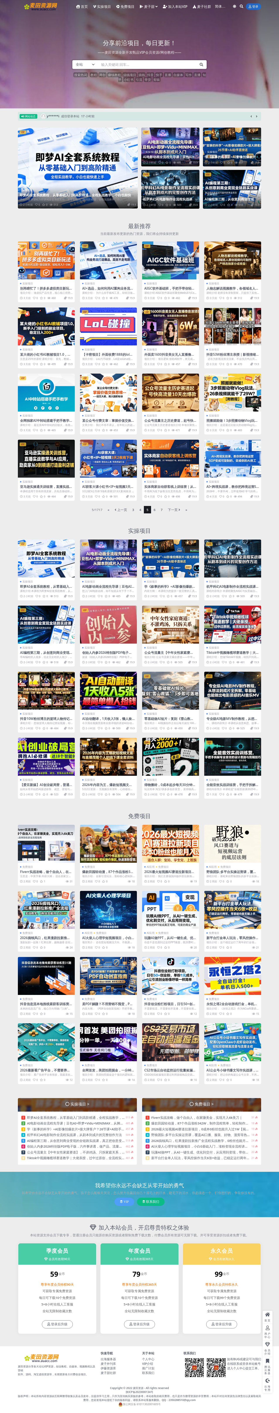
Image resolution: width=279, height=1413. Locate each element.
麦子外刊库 (108, 1364)
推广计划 (148, 1368)
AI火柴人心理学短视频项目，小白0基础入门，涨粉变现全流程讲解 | (107, 940)
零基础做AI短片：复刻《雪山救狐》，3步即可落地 (167, 720)
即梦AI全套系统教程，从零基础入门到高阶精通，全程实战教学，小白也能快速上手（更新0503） (77, 197)
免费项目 (139, 816)
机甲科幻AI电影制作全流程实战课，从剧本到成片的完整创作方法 (169, 201)
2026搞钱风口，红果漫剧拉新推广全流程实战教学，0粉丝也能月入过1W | (205, 1140)
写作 (188, 75)
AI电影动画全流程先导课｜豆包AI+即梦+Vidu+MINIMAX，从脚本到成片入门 (83, 1123)
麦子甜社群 (108, 1373)
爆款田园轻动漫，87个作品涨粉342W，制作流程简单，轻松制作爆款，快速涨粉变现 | (214, 1123)
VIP (124, 1201)
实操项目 (27, 190)
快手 (159, 75)
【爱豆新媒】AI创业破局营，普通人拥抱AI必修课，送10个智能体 (46, 787)
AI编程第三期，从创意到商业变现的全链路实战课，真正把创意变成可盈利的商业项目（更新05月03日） (102, 1140)
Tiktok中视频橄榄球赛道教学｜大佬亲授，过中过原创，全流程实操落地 (79, 1158)
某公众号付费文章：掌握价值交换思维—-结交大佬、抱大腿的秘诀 (108, 422)
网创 (102, 75)
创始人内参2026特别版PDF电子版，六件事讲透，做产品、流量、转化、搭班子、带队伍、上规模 (97, 1146)
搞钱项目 (129, 75)
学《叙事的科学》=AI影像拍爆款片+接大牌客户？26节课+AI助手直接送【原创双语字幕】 (92, 1129)
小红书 (129, 79)
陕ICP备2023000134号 (139, 1392)
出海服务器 (108, 1359)
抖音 (150, 75)
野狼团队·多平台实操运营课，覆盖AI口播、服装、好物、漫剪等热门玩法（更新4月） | (214, 1135)
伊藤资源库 (108, 1368)
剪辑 (156, 79)
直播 (168, 75)
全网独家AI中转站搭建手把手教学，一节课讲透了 (46, 422)
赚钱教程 (114, 75)
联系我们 (150, 1201)
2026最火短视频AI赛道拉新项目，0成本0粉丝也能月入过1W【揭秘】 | (170, 874)
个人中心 (148, 1359)
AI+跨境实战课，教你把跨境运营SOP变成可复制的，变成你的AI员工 (232, 488)
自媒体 (178, 75)
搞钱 (141, 75)
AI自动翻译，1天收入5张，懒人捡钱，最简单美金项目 (107, 720)
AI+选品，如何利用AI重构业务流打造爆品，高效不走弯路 (107, 290)
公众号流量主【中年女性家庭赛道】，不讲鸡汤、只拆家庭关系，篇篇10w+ (82, 1152)
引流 (139, 79)
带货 (148, 79)
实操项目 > (79, 1104)
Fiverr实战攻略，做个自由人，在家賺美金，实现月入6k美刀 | (46, 874)
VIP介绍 (147, 1364)
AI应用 (151, 867)
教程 (93, 75)
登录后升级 (57, 1324)
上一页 (121, 509)
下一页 (174, 509)
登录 (253, 6)
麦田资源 (138, 1388)
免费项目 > (204, 1104)
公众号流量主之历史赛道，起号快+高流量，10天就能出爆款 (168, 422)
